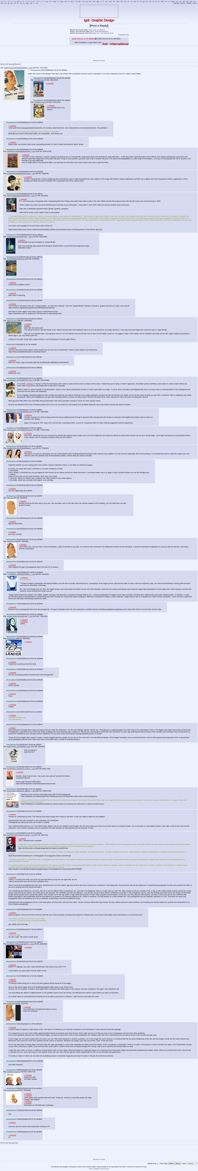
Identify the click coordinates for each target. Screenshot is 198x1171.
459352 (39, 446)
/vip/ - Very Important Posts (105, 33)
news (173, 1)
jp (156, 1)
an (114, 1)
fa (138, 1)
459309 (40, 172)
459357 (39, 496)
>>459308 (28, 177)
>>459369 (12, 981)
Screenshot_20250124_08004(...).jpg (21, 791)
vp (21, 3)
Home (195, 3)
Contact (107, 1168)
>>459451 (28, 1103)
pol (184, 1)
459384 (40, 572)
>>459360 (23, 545)
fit (140, 1)
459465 (39, 909)
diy (135, 1)
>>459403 (12, 683)
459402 (40, 637)
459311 (40, 194)
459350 (39, 410)
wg (71, 1)
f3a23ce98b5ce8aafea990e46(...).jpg (20, 196)
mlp (162, 1)
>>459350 (28, 433)
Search (182, 3)
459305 (40, 139)
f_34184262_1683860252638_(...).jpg (21, 574)
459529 (40, 1002)
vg (47, 1)
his (150, 1)
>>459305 (12, 293)
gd (143, 1)
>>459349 (28, 415)
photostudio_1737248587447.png (19, 380)
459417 (39, 712)
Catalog (10, 64)
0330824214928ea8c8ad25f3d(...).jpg (21, 151)
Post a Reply (99, 25)
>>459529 (12, 1027)
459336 (38, 357)
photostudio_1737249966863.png (19, 412)
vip (87, 1)
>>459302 (51, 106)
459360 (39, 518)
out (177, 1)
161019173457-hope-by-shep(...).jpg (20, 835)
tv (17, 3)
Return (3, 64)
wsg (27, 3)
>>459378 (24, 578)
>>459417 (12, 728)
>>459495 (27, 1007)
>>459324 (12, 489)
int (153, 1)
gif (18, 1)
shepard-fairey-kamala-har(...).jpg (19, 616)
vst (65, 1)
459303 (67, 100)
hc (147, 1)
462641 (39, 1110)
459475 (39, 942)
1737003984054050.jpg (16, 259)
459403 (40, 658)
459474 (39, 929)
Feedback (96, 1168)
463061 (39, 1132)
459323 (39, 279)
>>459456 (22, 839)
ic (76, 1)
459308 (40, 149)
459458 (38, 833)
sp (5, 3)
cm (90, 1)
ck (128, 1)
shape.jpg (10, 1003)
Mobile (189, 3)
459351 (39, 428)
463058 (39, 1119)
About (90, 1168)
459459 (38, 874)
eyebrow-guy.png (13, 1072)
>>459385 (24, 622)
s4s (83, 1)
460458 (40, 1061)
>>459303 (25, 155)
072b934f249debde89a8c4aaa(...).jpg (21, 173)
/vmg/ (94, 30)
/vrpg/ (90, 30)
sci (194, 1)
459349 (39, 378)
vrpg (61, 1)
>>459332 (12, 361)
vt (23, 3)
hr (23, 1)
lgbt (98, 1)
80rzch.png (11, 638)
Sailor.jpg (10, 541)
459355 (39, 485)
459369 (39, 539)
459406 (40, 691)
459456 (38, 811)
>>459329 (12, 348)
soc (2, 3)
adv (110, 1)
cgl (125, 1)
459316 (39, 257)
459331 (39, 319)
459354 (39, 461)
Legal (101, 1168)
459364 (39, 529)
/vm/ (103, 30)
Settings (176, 3)
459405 (40, 680)
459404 (40, 669)
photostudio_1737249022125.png (19, 430)
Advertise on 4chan (99, 60)
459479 (39, 961)
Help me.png (12, 321)
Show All (125, 35)
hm (94, 1)
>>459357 (12, 522)
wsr (31, 3)
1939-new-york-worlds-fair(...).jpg (19, 237)
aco (106, 1)
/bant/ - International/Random (99, 31)
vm (50, 1)
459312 (40, 235)
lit (158, 1)
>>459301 (50, 83)
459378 (39, 562)
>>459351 (28, 452)
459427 (40, 724)
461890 (39, 1070)
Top (16, 1143)
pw (187, 1)
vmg (54, 1)
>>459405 (12, 705)
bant (117, 1)
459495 (40, 976)
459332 (33, 344)
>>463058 (12, 1135)
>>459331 (29, 384)
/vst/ (98, 30)
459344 (39, 368)
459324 (39, 290)
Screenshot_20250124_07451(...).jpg (21, 769)
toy (11, 3)
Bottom (17, 64)
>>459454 (12, 913)
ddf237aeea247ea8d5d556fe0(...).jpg (18, 68)
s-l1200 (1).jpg (39, 102)
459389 (40, 614)
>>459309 (28, 1075)
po (180, 1)
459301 (64, 70)
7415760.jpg (38, 80)
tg (8, 3)
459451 (38, 745)
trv (15, 3)
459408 (40, 701)
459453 (38, 767)
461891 (39, 1088)
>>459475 (12, 965)
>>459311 (22, 240)
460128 (39, 1024)
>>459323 (12, 304)
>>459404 (12, 715)
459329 (39, 300)
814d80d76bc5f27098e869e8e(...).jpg (21, 448)
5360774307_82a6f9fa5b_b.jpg (18, 746)
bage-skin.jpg (12, 1090)
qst (191, 1)
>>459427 (19, 772)
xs (37, 3)
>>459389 (12, 673)
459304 (40, 122)
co (131, 1)
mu (166, 1)
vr (57, 1)
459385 (40, 604)
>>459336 (12, 371)
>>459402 (28, 1101)
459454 (38, 789)
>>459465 (12, 933)
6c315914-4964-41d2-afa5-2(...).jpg (20, 944)
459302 (67, 78)
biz (122, 1)
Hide (120, 35)
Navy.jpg (10, 498)
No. (60, 70)
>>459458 (12, 878)
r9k (79, 1)
